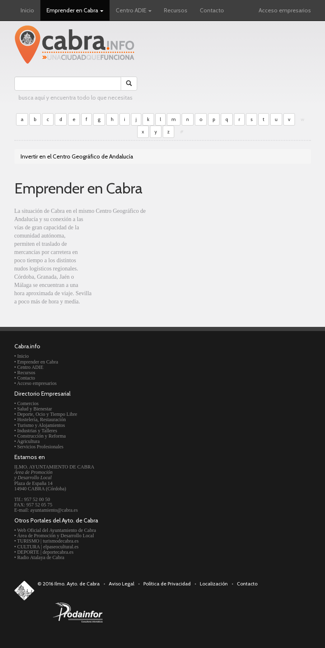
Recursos (175, 10)
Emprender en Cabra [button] (75, 10)
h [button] (112, 119)
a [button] (22, 119)
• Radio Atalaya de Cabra (39, 557)
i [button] (124, 119)
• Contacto (24, 378)
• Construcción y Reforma (40, 436)
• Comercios (26, 403)
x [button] (143, 131)
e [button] (73, 119)
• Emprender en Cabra (36, 362)
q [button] (226, 119)
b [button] (35, 119)
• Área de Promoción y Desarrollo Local (54, 535)
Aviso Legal (121, 583)
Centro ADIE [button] (134, 10)
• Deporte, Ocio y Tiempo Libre (45, 414)
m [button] (173, 119)
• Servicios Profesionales (39, 447)
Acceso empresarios (285, 10)
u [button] (276, 119)
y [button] (155, 131)
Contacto (212, 10)
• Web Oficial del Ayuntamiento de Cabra (55, 530)
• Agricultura (27, 441)
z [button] (168, 131)
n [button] (187, 119)
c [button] (48, 119)
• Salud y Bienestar (33, 409)
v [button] (289, 119)
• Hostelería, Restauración (40, 419)
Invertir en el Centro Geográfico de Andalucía (77, 156)
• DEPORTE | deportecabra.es (44, 552)
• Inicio (21, 356)
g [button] (99, 119)
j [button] (136, 119)
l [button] (160, 119)
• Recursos (24, 372)
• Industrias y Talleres (35, 431)
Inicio (27, 10)
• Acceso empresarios (35, 383)
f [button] (86, 119)
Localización (214, 583)
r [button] (239, 119)
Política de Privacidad (167, 583)
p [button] (214, 119)
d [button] (60, 119)
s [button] (251, 119)
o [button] (200, 119)
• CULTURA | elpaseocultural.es (46, 547)
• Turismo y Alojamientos (39, 425)
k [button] (148, 119)
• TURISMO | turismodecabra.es (46, 541)
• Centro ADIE (29, 367)
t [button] (263, 119)
